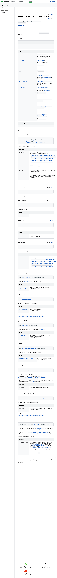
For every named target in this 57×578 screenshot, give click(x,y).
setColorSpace (41, 99)
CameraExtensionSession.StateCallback (39, 45)
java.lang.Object (21, 25)
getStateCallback (41, 93)
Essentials (13, 1)
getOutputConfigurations (43, 75)
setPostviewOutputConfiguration (44, 106)
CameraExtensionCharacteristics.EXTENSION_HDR (42, 160)
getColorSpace (41, 60)
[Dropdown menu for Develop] (33, 1)
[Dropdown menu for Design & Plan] (25, 1)
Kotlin (49, 18)
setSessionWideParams (42, 114)
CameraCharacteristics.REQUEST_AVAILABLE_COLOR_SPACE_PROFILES (32, 377)
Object (23, 23)
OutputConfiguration (46, 44)
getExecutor (40, 65)
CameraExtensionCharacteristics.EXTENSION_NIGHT (42, 162)
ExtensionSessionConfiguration (25, 44)
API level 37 (52, 321)
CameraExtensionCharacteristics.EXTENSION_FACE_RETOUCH (44, 157)
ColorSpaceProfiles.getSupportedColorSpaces (28, 379)
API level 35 (52, 187)
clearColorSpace (41, 54)
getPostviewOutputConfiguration (44, 81)
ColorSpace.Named (48, 99)
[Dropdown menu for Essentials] (16, 1)
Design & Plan (21, 1)
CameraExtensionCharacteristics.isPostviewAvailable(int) (31, 316)
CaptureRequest (22, 87)
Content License (45, 459)
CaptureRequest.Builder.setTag (37, 444)
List (40, 44)
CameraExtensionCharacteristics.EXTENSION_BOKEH (42, 158)
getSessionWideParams (42, 87)
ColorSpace (21, 60)
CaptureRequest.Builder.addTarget (39, 445)
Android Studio (52, 1)
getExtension (40, 70)
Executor (24, 45)
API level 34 (52, 294)
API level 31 (52, 14)
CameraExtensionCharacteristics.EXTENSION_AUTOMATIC (43, 155)
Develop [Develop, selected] (30, 1)
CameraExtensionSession (44, 32)
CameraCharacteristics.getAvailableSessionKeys (38, 432)
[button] (7, 12)
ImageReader (31, 381)
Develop (27, 11)
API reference (4, 5)
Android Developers (21, 11)
